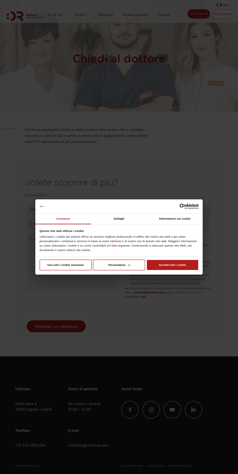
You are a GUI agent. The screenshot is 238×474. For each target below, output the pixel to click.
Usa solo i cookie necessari (65, 264)
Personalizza (119, 264)
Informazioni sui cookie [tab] (175, 218)
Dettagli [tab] (119, 218)
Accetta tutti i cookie (172, 264)
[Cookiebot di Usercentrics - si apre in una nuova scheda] (182, 206)
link (114, 245)
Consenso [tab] (63, 218)
